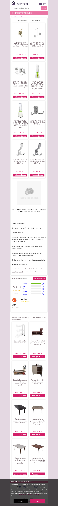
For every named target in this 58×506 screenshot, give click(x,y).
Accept (37, 501)
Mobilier (21, 16)
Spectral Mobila (22, 264)
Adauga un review (39, 278)
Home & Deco (14, 16)
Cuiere (25, 16)
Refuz (21, 501)
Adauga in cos (20, 58)
